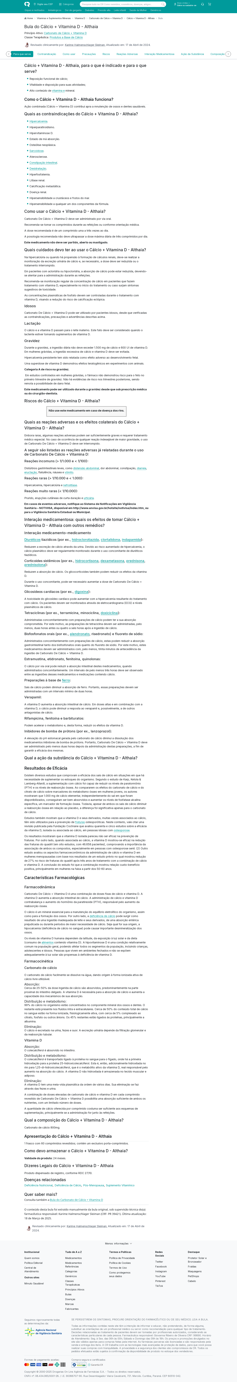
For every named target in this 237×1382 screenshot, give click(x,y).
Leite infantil (120, 10)
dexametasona (112, 561)
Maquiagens (195, 1271)
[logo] (27, 4)
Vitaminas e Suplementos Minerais (54, 18)
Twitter (159, 1261)
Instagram (161, 1271)
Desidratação (37, 168)
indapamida (131, 540)
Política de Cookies (120, 1262)
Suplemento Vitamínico (120, 1185)
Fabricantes (72, 1308)
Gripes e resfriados (34, 10)
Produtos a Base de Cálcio (66, 37)
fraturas (80, 822)
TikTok (159, 1285)
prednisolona (34, 565)
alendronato (79, 634)
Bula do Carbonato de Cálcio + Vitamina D (76, 1200)
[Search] (163, 4)
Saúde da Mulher (137, 10)
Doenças (70, 1299)
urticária (89, 498)
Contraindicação (46, 54)
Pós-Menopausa (94, 1185)
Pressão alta (103, 10)
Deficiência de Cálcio (68, 1185)
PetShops (193, 1276)
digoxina (81, 592)
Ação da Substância (192, 54)
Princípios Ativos (74, 1289)
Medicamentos (73, 1258)
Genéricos (155, 10)
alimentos (48, 942)
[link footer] (79, 1364)
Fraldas (192, 1266)
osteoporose (122, 830)
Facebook (161, 1266)
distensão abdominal (86, 468)
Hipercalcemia (38, 121)
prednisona (135, 561)
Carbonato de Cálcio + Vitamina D (106, 18)
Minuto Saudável (34, 1283)
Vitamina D (80, 18)
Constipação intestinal (43, 162)
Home (30, 18)
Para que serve (22, 54)
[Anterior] (8, 54)
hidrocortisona (87, 561)
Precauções (89, 54)
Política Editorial (33, 1262)
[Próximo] (228, 54)
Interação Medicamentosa (159, 54)
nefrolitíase (70, 485)
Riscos (106, 54)
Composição (218, 54)
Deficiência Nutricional (38, 1185)
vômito (69, 472)
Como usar (69, 54)
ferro (66, 680)
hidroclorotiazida (85, 540)
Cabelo (192, 1281)
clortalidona (110, 540)
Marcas (69, 1304)
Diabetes (89, 10)
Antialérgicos (54, 10)
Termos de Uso (118, 1267)
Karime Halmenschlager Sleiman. (85, 44)
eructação (30, 472)
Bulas (68, 1294)
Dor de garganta (73, 10)
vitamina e (58, 90)
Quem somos (31, 1258)
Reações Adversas (127, 54)
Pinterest (160, 1281)
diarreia (141, 468)
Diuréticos (32, 540)
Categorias (71, 1271)
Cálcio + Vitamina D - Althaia (140, 18)
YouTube (160, 1276)
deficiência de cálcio (102, 916)
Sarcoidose (36, 150)
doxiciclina (109, 613)
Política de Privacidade (122, 1258)
